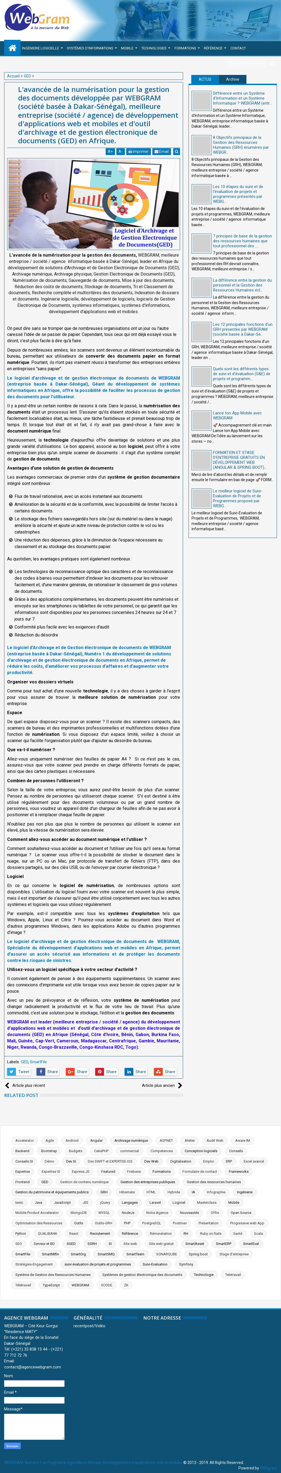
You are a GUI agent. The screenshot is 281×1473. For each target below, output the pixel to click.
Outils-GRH (103, 1223)
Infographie (216, 1192)
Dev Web (151, 1161)
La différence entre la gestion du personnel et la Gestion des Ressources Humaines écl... (242, 285)
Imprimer (139, 151)
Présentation (208, 1223)
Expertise (22, 1171)
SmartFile (38, 1061)
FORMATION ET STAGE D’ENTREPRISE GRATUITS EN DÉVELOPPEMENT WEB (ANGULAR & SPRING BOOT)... (240, 460)
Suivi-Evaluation (155, 1264)
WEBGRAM (80, 1285)
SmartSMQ (106, 1254)
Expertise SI (51, 1171)
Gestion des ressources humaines (214, 1182)
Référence (213, 48)
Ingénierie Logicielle (40, 48)
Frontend (22, 1182)
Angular (96, 1140)
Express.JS (80, 1171)
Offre (215, 1213)
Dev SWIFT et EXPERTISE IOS (110, 1161)
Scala (258, 1233)
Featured (108, 1171)
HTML (151, 1192)
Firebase (134, 1171)
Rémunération (161, 1233)
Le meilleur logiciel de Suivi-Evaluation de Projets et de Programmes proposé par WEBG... (237, 498)
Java (38, 1202)
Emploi (208, 1161)
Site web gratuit (161, 1244)
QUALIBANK (47, 1233)
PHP (127, 1223)
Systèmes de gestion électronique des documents (142, 1275)
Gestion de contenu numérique (84, 1182)
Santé (237, 1233)
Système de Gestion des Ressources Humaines (53, 1275)
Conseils (236, 1151)
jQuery (105, 1202)
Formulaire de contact (199, 1171)
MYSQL (104, 1213)
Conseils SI (24, 1161)
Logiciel (179, 1202)
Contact (238, 48)
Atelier (190, 1140)
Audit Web (215, 1140)
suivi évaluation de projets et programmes (97, 1264)
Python (20, 1233)
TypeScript (51, 1285)
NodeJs (128, 1213)
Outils (78, 1223)
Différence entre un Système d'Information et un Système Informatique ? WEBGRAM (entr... (242, 98)
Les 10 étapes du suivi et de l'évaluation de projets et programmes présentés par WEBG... (238, 194)
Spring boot (198, 1254)
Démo (49, 1161)
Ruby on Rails (210, 1233)
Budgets (75, 1151)
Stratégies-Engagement (34, 1264)
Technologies (154, 48)
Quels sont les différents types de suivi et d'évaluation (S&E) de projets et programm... (241, 373)
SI (110, 1244)
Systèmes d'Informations (90, 48)
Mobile (127, 48)
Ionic (19, 1202)
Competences (162, 1151)
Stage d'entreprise (234, 1254)
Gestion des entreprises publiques (147, 1182)
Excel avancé (254, 1161)
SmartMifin (50, 1254)
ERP (229, 1161)
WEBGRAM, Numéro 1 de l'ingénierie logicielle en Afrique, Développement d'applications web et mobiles (93, 1462)
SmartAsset (195, 1244)
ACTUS (205, 79)
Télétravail (23, 1285)
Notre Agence (157, 1213)
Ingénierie (244, 1192)
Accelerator (24, 1140)
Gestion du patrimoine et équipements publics (52, 1192)
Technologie (203, 1275)
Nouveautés (189, 1213)
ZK (126, 1285)
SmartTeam (135, 1254)
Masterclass (207, 1202)
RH (186, 1233)
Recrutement (100, 1233)
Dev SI (71, 1161)
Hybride (174, 1192)
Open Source (241, 1213)
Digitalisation (180, 1161)
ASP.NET (166, 1140)
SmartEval (251, 1244)
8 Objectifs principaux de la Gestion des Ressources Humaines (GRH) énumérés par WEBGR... (241, 145)
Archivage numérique (131, 1140)
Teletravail (233, 1275)
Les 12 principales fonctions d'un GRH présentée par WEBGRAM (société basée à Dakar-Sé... (242, 329)
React (73, 1233)
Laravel (155, 1202)
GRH (104, 1192)
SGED (71, 1244)
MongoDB (79, 1213)
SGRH (92, 1244)
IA (193, 1192)
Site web (130, 1244)
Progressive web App (247, 1223)
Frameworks (239, 1171)
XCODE (106, 1285)
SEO (18, 1244)
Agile (50, 1140)
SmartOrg (78, 1254)
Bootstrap (49, 1151)
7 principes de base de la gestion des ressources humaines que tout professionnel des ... (242, 241)
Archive (232, 79)
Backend (22, 1151)
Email (162, 151)
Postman (180, 1223)
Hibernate (127, 1192)
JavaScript (62, 1202)
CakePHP (101, 1151)
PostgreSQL (151, 1223)
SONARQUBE (166, 1254)
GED (24, 1061)
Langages (130, 1202)
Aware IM (242, 1140)
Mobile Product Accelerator (37, 1213)
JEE (85, 1202)
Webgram (268, 1468)
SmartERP (223, 1244)
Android (72, 1140)
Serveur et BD (44, 1244)
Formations (185, 48)
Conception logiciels (201, 1151)
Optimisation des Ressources (38, 1223)
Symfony (186, 1264)
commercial (129, 1151)
